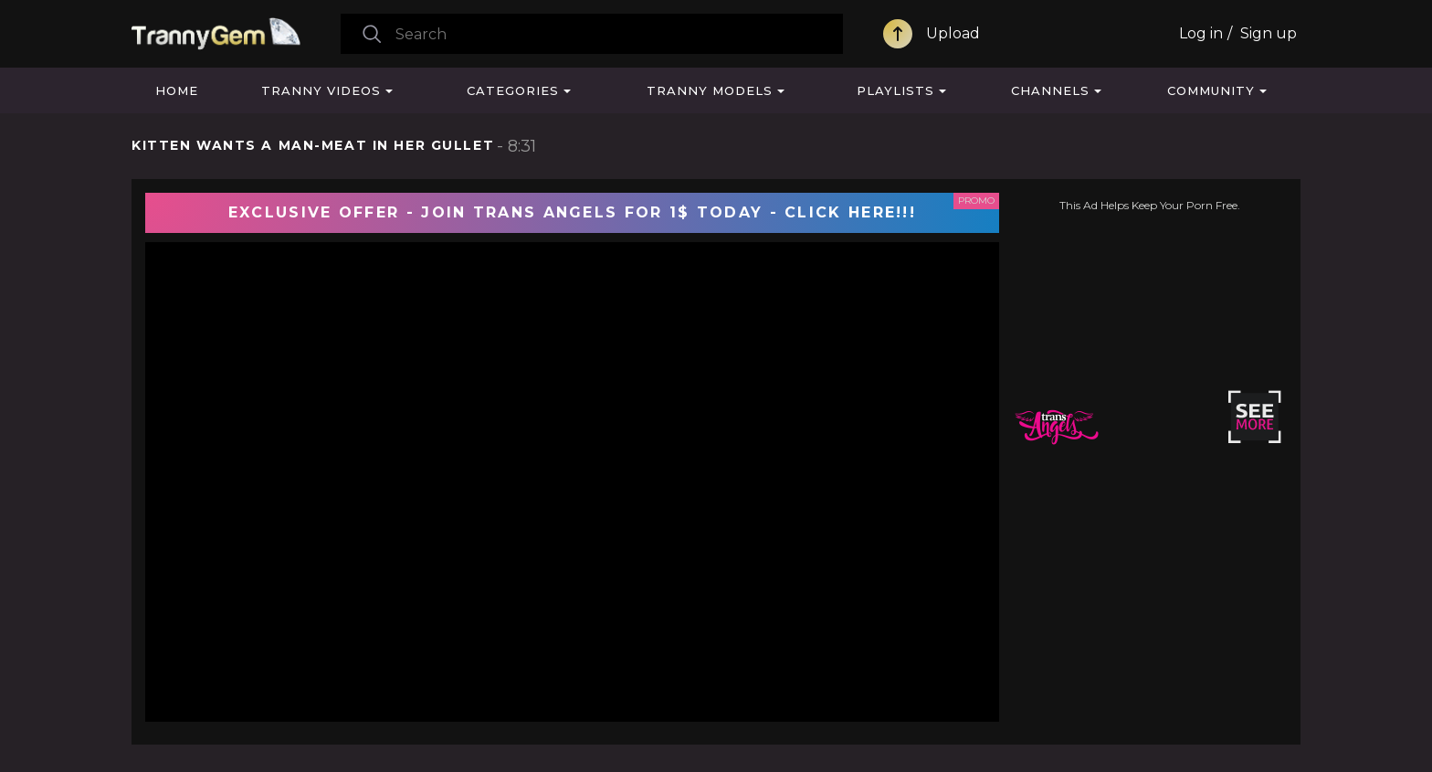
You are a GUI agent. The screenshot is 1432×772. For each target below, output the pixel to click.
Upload (953, 33)
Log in (1201, 33)
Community (1211, 90)
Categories (513, 90)
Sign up (1268, 33)
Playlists (895, 90)
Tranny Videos (321, 90)
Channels (1050, 90)
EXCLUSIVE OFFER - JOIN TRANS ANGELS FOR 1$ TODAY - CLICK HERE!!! (572, 212)
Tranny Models (710, 90)
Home (176, 90)
